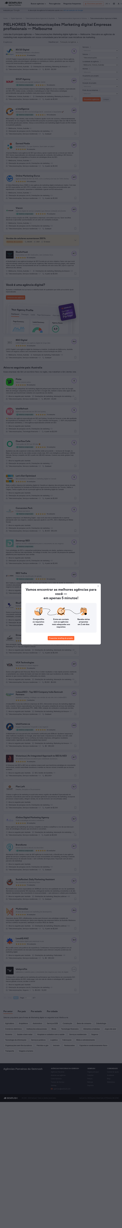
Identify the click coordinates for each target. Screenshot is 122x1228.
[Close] (98, 586)
